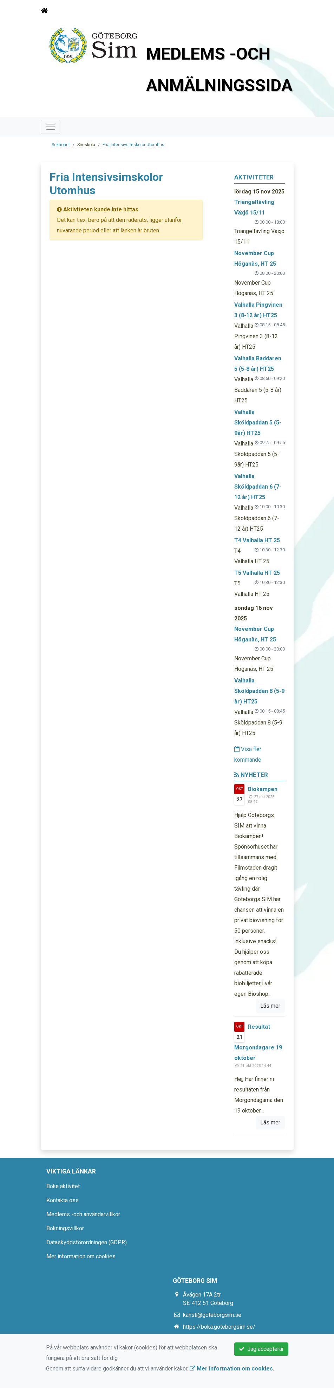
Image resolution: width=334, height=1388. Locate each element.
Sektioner (61, 144)
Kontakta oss (62, 1200)
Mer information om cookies (81, 1256)
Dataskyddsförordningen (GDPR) (86, 1242)
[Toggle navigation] (284, 11)
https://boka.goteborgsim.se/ (219, 1327)
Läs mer (270, 1005)
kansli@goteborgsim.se (212, 1315)
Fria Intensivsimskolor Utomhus (133, 144)
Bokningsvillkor (65, 1228)
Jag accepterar (261, 1349)
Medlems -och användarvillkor (83, 1214)
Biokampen (262, 789)
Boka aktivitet (63, 1186)
